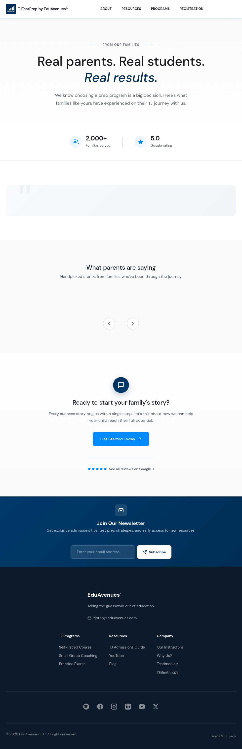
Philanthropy (167, 672)
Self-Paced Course (75, 647)
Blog (113, 663)
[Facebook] (100, 708)
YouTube (116, 655)
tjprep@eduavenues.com (112, 618)
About (106, 9)
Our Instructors (170, 647)
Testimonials (167, 663)
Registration (191, 9)
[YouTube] (142, 708)
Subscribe (156, 552)
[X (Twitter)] (156, 708)
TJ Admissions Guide (127, 647)
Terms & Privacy (223, 736)
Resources (131, 9)
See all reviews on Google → (132, 469)
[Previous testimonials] (109, 323)
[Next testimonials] (133, 323)
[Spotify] (86, 708)
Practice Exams (72, 663)
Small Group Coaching (78, 655)
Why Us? (164, 655)
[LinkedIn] (128, 708)
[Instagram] (114, 708)
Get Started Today (121, 439)
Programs (160, 9)
